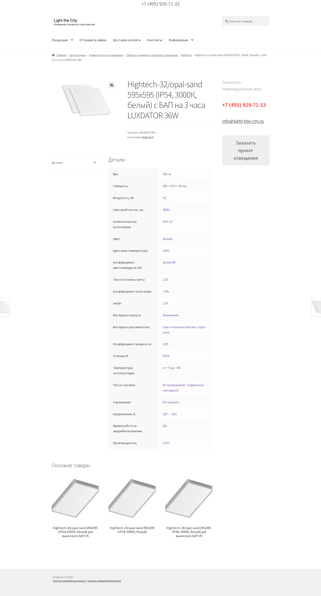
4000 (166, 210)
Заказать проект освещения (246, 150)
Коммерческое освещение (106, 55)
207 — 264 (169, 414)
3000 (166, 251)
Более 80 (169, 262)
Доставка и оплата (127, 40)
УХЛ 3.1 (168, 221)
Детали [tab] (57, 163)
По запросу (171, 402)
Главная (61, 55)
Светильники (77, 55)
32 (164, 198)
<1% (166, 291)
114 (165, 303)
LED (165, 279)
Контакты (154, 40)
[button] (112, 85)
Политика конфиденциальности (69, 580)
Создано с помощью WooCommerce (104, 580)
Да (165, 426)
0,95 (165, 344)
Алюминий (170, 315)
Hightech (186, 55)
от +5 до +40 (172, 368)
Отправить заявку (93, 40)
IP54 (166, 356)
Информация (178, 40)
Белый (167, 239)
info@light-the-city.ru (243, 121)
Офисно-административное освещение (152, 55)
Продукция (60, 40)
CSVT (166, 443)
